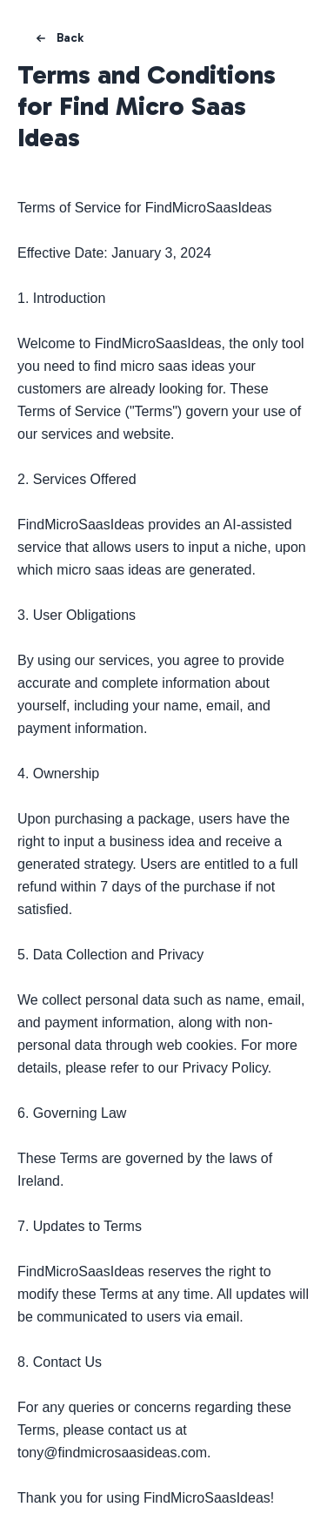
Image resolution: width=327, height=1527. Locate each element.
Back (57, 38)
